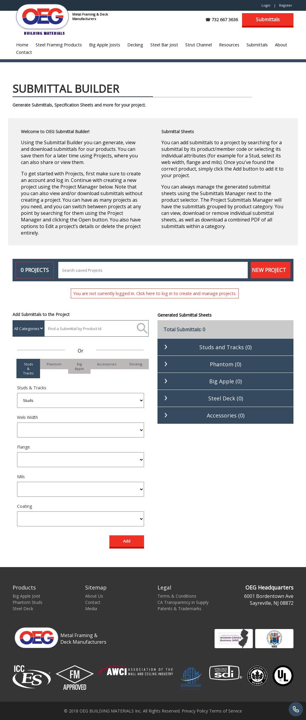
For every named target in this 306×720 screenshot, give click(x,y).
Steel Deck (23, 608)
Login (265, 5)
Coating (24, 506)
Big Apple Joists (104, 45)
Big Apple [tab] (79, 366)
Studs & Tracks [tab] (28, 368)
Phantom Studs (27, 602)
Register (285, 5)
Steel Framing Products (59, 45)
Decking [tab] (135, 364)
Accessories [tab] (106, 364)
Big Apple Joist (26, 596)
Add (126, 541)
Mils (21, 476)
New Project (269, 270)
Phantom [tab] (54, 364)
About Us (94, 596)
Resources (229, 45)
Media (91, 608)
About (281, 45)
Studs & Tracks (31, 388)
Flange (23, 447)
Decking (135, 45)
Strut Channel (198, 45)
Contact (24, 52)
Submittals (268, 19)
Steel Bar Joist (164, 45)
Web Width (27, 417)
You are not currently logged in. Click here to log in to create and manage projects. (154, 293)
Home (22, 45)
